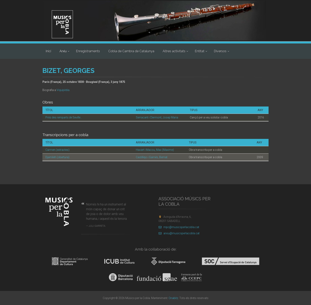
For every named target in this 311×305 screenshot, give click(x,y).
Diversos (220, 51)
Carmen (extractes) (57, 149)
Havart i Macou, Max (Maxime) (155, 149)
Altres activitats (174, 51)
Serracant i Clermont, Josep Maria (157, 117)
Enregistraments (88, 51)
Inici (48, 51)
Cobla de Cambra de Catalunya (131, 51)
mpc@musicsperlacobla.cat (178, 227)
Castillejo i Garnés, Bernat (151, 157)
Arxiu (63, 51)
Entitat (199, 51)
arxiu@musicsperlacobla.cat (179, 233)
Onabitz (173, 298)
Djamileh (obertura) (57, 157)
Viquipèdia (63, 90)
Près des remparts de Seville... (63, 117)
